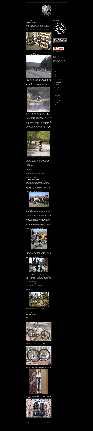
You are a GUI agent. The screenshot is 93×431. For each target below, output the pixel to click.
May (56, 89)
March (57, 99)
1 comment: (41, 308)
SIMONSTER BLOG (46, 9)
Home (39, 422)
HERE (35, 283)
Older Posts (49, 422)
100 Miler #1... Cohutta (32, 22)
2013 (56, 71)
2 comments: (42, 285)
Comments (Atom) (34, 425)
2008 (56, 104)
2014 (56, 69)
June (57, 87)
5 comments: (42, 173)
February (57, 100)
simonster (57, 56)
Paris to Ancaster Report (32, 179)
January (57, 102)
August (57, 84)
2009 (56, 77)
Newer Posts (28, 422)
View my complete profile (58, 64)
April (57, 90)
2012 (56, 73)
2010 (56, 76)
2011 (56, 74)
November (58, 79)
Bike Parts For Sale (31, 314)
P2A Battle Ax (29, 291)
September (58, 82)
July (56, 85)
